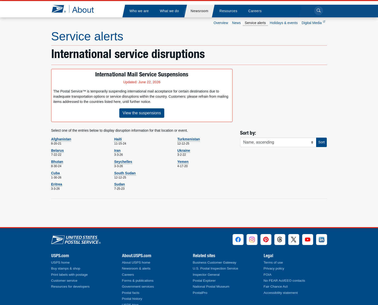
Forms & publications (138, 280)
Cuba (55, 173)
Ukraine (183, 150)
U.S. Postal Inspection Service (215, 268)
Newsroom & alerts (136, 268)
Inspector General (206, 274)
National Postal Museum (211, 286)
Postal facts (130, 293)
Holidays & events (284, 23)
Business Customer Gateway (214, 262)
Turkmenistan (188, 139)
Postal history (132, 299)
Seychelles (123, 162)
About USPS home (136, 262)
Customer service (64, 280)
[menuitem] (139, 11)
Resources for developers (70, 286)
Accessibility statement (281, 293)
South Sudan (125, 173)
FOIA (268, 274)
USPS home (60, 262)
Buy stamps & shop (65, 268)
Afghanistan (61, 139)
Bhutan (57, 162)
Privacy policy (274, 268)
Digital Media (313, 23)
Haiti (118, 139)
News (236, 23)
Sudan (119, 184)
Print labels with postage (69, 274)
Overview (220, 23)
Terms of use (273, 262)
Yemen (183, 162)
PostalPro (200, 293)
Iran (117, 150)
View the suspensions (142, 113)
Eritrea (56, 184)
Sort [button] (321, 142)
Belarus (57, 150)
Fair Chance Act (276, 286)
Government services (138, 286)
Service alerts (255, 23)
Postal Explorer (204, 280)
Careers (128, 274)
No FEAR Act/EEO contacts (284, 280)
